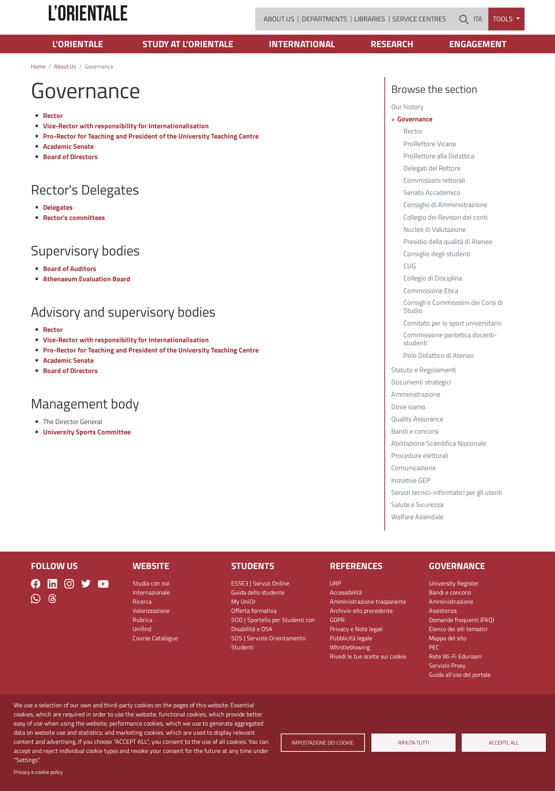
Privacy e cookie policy (38, 772)
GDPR (337, 648)
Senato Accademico (432, 221)
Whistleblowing (350, 675)
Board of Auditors (69, 297)
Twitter (86, 612)
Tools (503, 33)
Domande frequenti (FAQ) (461, 648)
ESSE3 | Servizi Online (260, 611)
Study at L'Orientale (187, 72)
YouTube (103, 612)
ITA (477, 33)
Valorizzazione (151, 639)
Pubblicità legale (351, 666)
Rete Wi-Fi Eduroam (455, 684)
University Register (454, 611)
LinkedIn (52, 612)
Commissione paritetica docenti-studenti (450, 368)
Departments (324, 33)
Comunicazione (413, 496)
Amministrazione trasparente (368, 630)
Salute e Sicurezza (417, 533)
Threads (52, 627)
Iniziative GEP (410, 509)
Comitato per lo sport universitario (452, 352)
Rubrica (142, 648)
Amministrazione (415, 423)
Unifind (142, 657)
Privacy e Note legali (356, 657)
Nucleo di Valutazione (434, 258)
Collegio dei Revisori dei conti (445, 246)
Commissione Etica (430, 319)
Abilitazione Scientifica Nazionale (438, 472)
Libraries (369, 33)
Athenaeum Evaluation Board (86, 307)
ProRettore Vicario (429, 172)
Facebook (35, 612)
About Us (279, 33)
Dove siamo (408, 435)
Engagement (478, 72)
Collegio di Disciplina (432, 307)
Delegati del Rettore (432, 197)
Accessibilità (346, 620)
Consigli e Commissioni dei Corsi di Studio (453, 335)
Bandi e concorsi (415, 460)
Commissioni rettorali (434, 209)
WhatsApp (35, 627)
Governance (414, 148)
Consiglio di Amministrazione (445, 233)
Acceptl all (504, 742)
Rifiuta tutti (413, 742)
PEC (434, 675)
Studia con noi (151, 611)
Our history (407, 135)
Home (38, 95)
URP (335, 611)
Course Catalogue (155, 666)
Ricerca (142, 630)
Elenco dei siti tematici (458, 657)
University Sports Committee (87, 460)
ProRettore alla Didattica (438, 185)
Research (392, 72)
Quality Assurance (417, 448)
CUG (409, 295)
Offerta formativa (254, 639)
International (302, 72)
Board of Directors (70, 185)
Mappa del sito (447, 666)
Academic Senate (68, 175)
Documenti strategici (421, 411)
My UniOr (243, 630)
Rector (53, 144)
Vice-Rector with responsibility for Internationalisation (126, 154)
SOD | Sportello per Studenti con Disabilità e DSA (273, 653)
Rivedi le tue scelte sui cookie (368, 684)
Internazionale (151, 620)
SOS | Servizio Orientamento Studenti (268, 671)
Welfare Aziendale (417, 545)
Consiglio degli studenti (436, 282)
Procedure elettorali (419, 484)
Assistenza (443, 639)
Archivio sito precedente (361, 639)
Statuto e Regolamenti (423, 398)
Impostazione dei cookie (322, 742)
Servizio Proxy (447, 694)
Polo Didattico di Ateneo (438, 384)
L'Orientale (77, 72)
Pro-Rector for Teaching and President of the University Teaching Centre (151, 164)
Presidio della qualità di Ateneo (448, 270)
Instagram (69, 612)
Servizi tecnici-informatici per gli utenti (446, 521)
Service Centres (419, 33)
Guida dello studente (258, 620)
